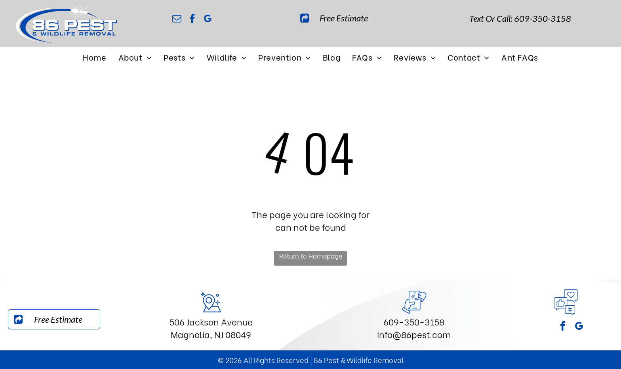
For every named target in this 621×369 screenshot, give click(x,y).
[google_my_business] (208, 19)
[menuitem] (94, 57)
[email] (177, 19)
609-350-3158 (413, 321)
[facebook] (192, 19)
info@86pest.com (414, 334)
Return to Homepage (310, 255)
